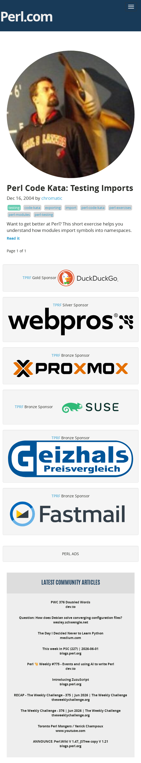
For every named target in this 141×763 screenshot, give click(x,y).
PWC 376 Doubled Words (70, 602)
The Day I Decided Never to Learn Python (70, 633)
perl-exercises (120, 207)
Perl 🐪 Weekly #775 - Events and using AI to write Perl (70, 664)
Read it (13, 238)
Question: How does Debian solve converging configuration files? (70, 617)
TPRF (27, 277)
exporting (53, 207)
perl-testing (44, 214)
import (71, 207)
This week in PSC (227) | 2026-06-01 (70, 649)
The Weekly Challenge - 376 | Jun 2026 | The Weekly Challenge (71, 710)
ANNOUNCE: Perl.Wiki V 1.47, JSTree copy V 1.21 (70, 741)
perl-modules (19, 214)
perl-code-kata (92, 207)
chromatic (51, 198)
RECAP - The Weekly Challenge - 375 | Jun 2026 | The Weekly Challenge (70, 695)
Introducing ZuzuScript (70, 679)
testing (14, 207)
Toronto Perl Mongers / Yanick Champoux (70, 726)
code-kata (32, 207)
